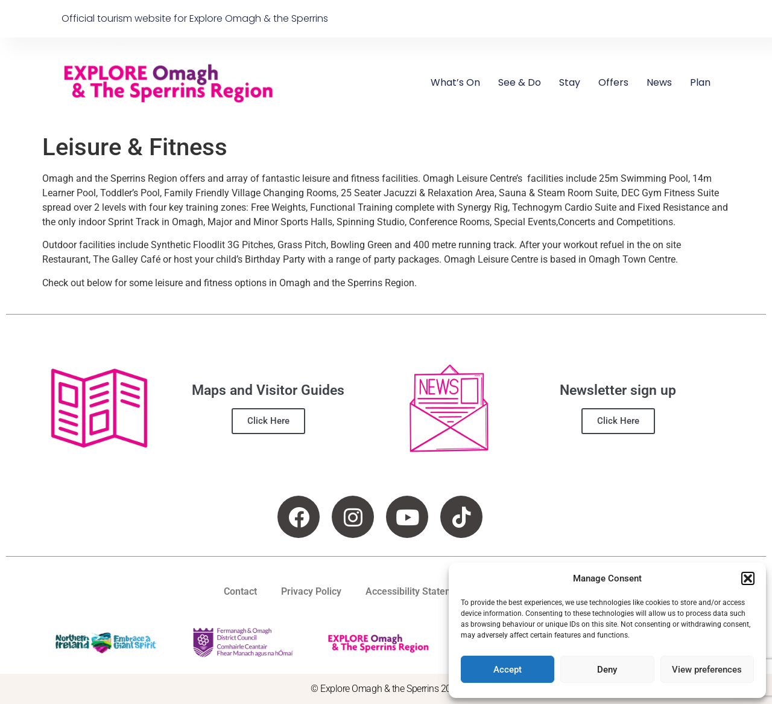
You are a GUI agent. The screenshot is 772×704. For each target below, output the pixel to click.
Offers (613, 82)
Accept (507, 669)
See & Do (519, 82)
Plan (700, 82)
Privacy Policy (311, 591)
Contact (240, 591)
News (659, 82)
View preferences (707, 669)
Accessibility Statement (416, 591)
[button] (748, 578)
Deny (607, 669)
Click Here (268, 420)
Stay (569, 82)
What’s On (455, 82)
